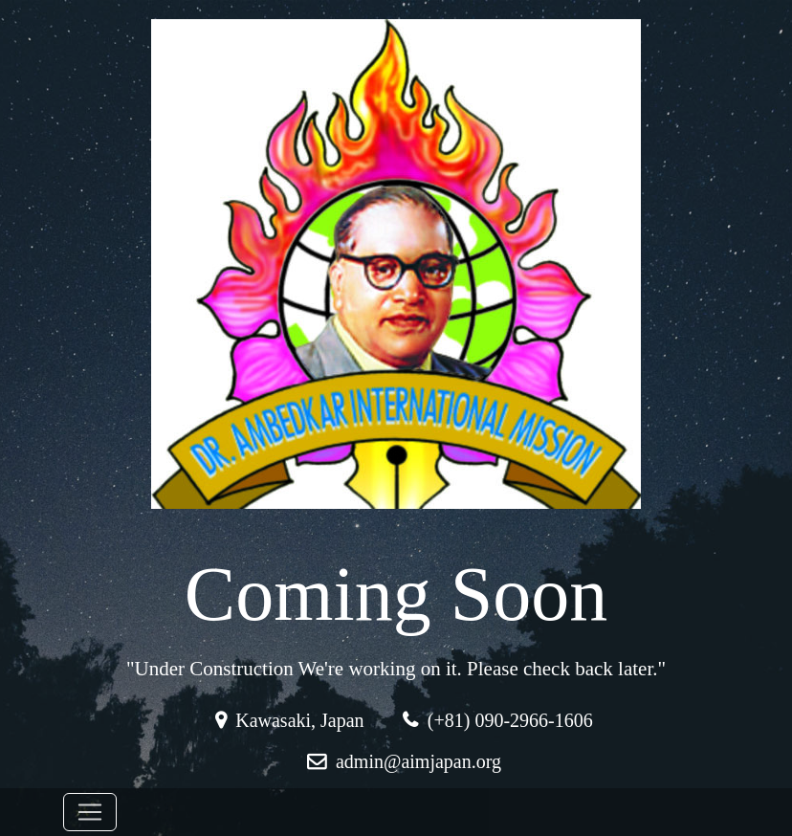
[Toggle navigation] (90, 812)
